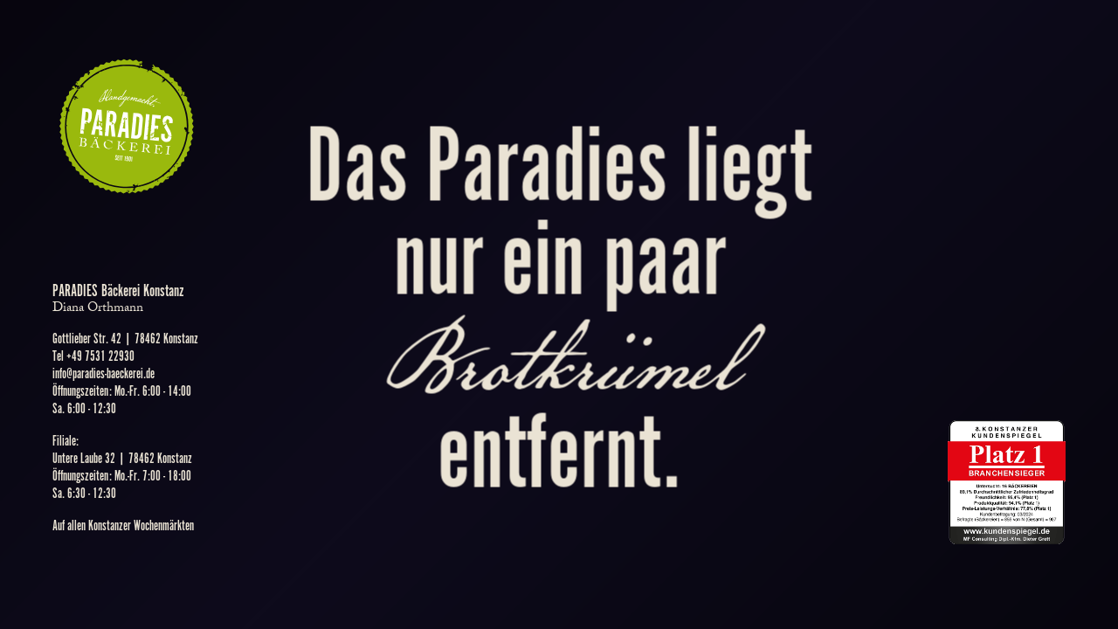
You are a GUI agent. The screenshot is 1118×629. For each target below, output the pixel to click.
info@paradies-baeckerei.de (103, 374)
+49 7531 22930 (100, 357)
